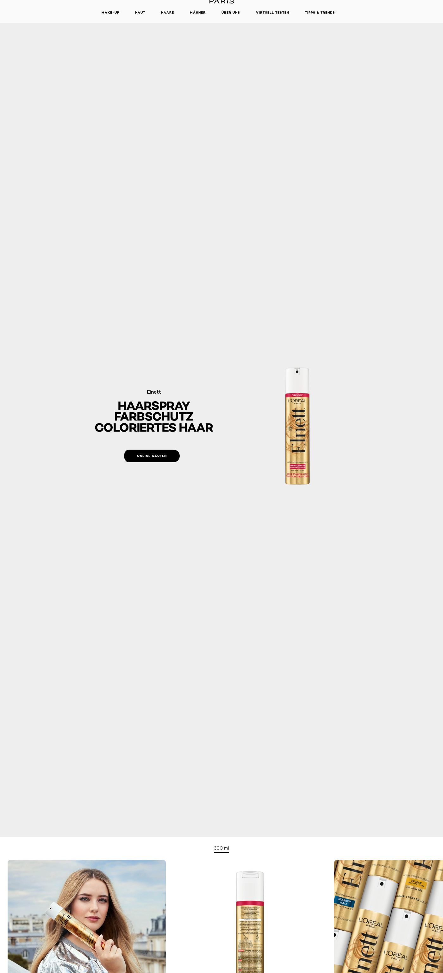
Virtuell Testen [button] (272, 12)
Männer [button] (198, 12)
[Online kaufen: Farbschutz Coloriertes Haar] (152, 456)
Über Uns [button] (231, 12)
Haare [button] (167, 12)
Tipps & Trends (320, 12)
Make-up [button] (110, 12)
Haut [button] (140, 12)
